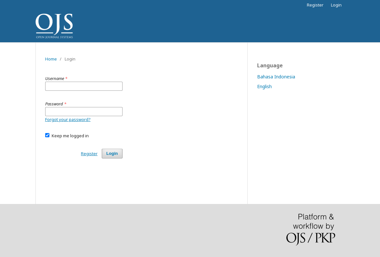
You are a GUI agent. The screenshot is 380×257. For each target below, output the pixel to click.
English (264, 86)
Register (315, 5)
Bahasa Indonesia (276, 77)
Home (51, 59)
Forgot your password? (68, 119)
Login (336, 5)
